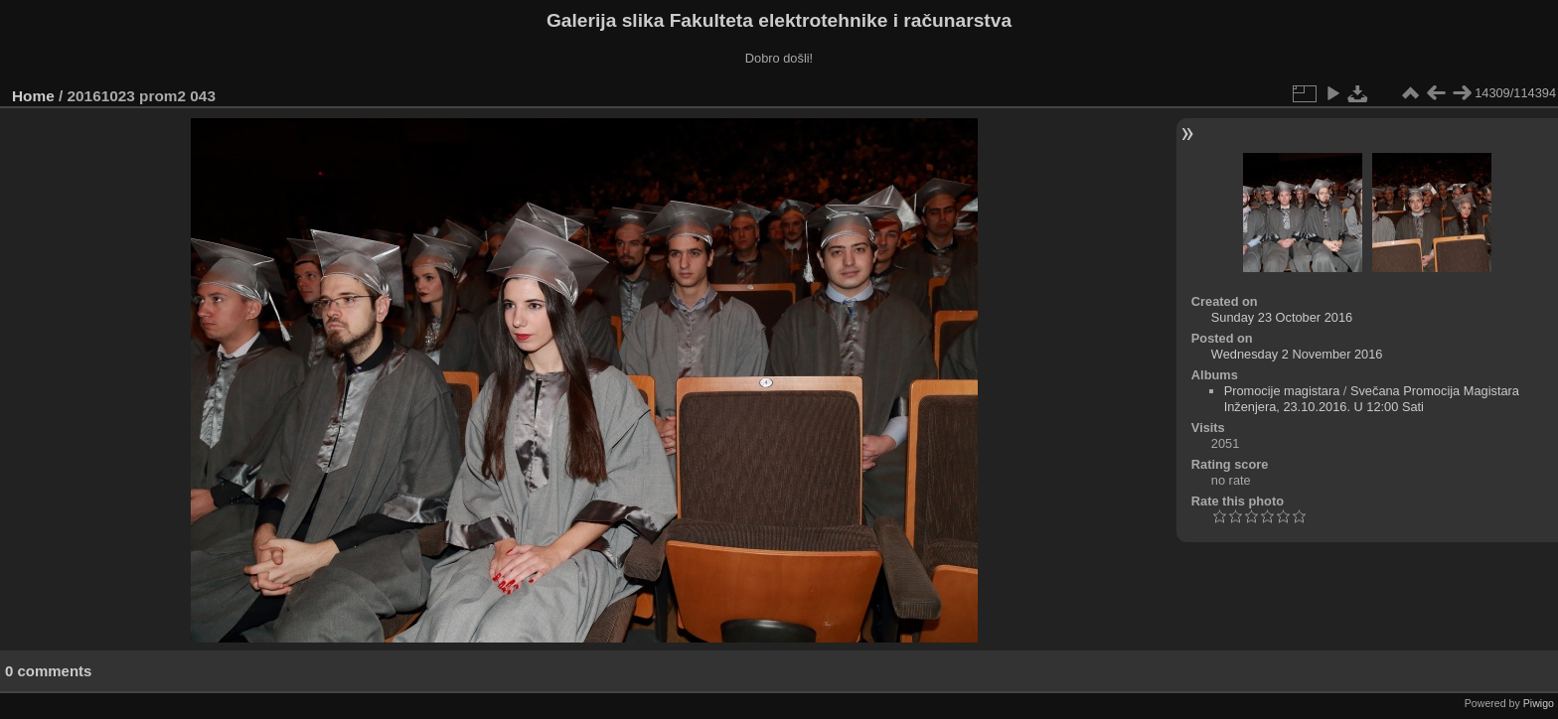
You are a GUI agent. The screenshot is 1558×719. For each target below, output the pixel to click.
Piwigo (1538, 703)
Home (33, 95)
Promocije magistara (1282, 390)
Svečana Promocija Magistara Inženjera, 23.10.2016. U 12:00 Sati (1371, 398)
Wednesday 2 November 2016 (1297, 354)
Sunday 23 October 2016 (1281, 317)
